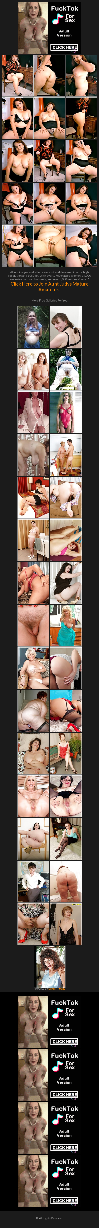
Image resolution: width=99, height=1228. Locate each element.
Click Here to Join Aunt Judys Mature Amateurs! (50, 286)
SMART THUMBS (56, 989)
